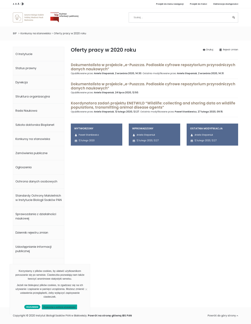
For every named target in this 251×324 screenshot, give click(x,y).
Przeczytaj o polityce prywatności (59, 307)
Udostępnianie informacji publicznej (33, 249)
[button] (13, 4)
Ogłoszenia (23, 167)
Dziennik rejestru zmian (31, 233)
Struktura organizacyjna (32, 96)
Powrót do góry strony (223, 315)
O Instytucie (23, 54)
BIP (15, 33)
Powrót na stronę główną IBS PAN (110, 315)
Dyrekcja (21, 82)
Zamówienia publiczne (31, 153)
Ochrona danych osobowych (36, 181)
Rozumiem (32, 307)
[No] (86, 289)
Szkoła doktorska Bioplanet (34, 125)
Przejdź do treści (198, 4)
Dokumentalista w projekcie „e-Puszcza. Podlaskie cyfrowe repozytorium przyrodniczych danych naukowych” (153, 67)
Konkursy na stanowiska (35, 33)
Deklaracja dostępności (225, 4)
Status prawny (25, 68)
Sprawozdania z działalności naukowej (35, 216)
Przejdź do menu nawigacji (169, 4)
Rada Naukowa (26, 111)
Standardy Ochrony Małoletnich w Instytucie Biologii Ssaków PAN (38, 198)
